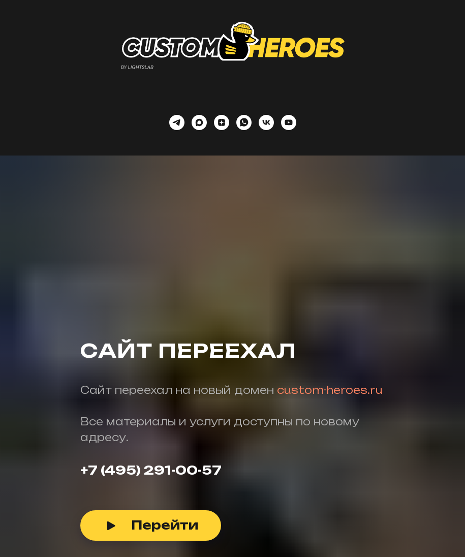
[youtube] (288, 122)
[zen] (221, 122)
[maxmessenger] (199, 122)
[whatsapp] (244, 122)
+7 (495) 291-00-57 (151, 470)
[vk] (266, 122)
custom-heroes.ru (330, 390)
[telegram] (176, 122)
